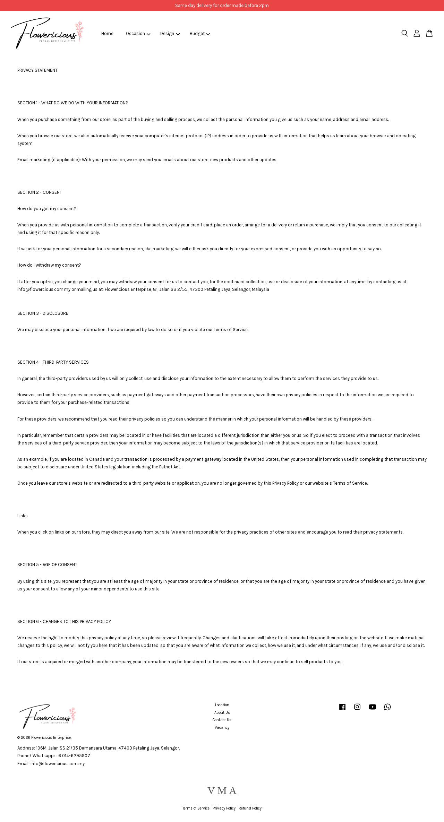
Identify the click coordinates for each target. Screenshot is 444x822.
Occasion (138, 33)
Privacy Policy (224, 808)
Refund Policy (250, 808)
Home (107, 33)
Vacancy (222, 727)
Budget (200, 33)
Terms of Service (196, 808)
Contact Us (222, 720)
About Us (222, 712)
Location (222, 705)
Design (170, 33)
